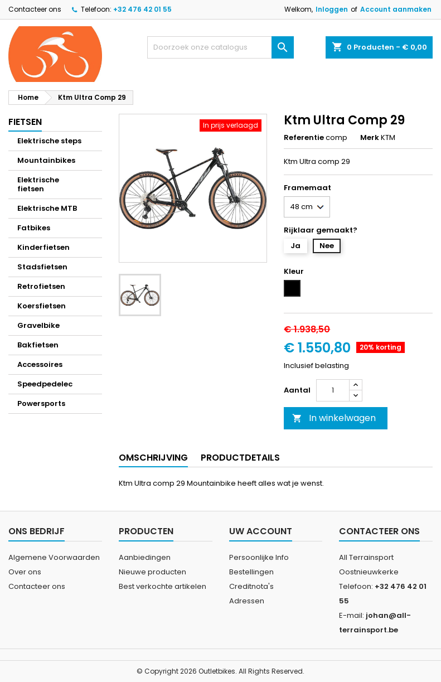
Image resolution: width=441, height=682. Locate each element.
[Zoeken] (220, 47)
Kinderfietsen (43, 247)
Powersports (41, 403)
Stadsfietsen (42, 267)
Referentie (304, 138)
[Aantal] (333, 390)
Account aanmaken (396, 9)
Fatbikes (33, 228)
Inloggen (332, 9)
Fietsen (25, 121)
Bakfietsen (38, 345)
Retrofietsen (41, 286)
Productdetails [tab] (240, 457)
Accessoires (39, 364)
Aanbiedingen (145, 557)
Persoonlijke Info (259, 557)
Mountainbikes (46, 160)
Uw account (260, 531)
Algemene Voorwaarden (54, 557)
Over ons (24, 572)
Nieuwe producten (152, 572)
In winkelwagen (334, 418)
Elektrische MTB (47, 208)
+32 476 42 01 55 (142, 9)
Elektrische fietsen (38, 184)
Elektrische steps (49, 141)
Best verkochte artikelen (162, 586)
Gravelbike (38, 325)
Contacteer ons (34, 9)
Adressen (246, 601)
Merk (369, 138)
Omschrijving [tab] (153, 457)
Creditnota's (251, 586)
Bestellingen (251, 572)
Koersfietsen (41, 306)
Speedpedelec (44, 384)
